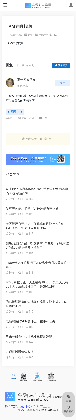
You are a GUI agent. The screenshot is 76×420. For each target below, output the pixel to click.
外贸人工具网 (25, 410)
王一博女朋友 (26, 79)
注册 (40, 138)
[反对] (21, 112)
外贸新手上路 (16, 34)
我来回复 (61, 65)
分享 (43, 118)
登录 (28, 138)
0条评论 (20, 118)
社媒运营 (43, 34)
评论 (33, 118)
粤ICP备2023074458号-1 (45, 410)
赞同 (12, 111)
